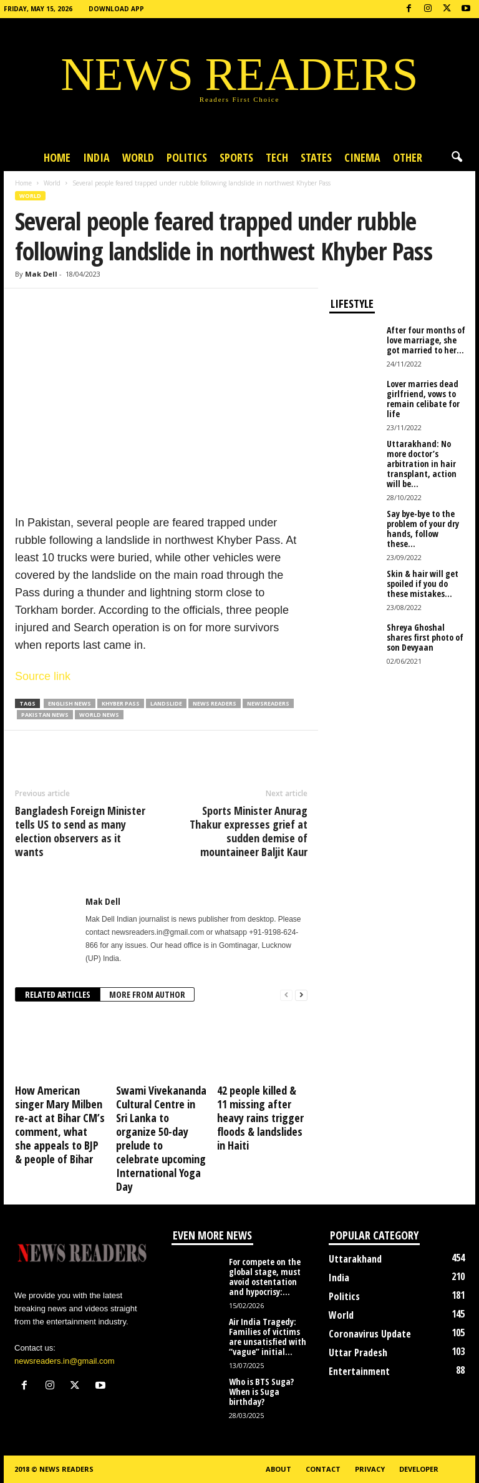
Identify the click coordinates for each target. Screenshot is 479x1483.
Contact (323, 1469)
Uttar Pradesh (358, 1352)
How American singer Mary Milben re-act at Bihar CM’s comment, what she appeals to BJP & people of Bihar (60, 1124)
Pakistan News (45, 715)
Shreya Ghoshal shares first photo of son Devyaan (425, 637)
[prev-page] (286, 995)
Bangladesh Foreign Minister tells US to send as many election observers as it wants (80, 831)
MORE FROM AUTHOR (147, 994)
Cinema (362, 157)
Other (407, 157)
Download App (116, 8)
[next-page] (301, 995)
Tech (277, 157)
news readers (214, 703)
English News (69, 703)
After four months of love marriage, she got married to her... (426, 340)
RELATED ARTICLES (57, 994)
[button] (456, 157)
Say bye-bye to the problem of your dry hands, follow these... (423, 528)
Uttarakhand (355, 1259)
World (138, 157)
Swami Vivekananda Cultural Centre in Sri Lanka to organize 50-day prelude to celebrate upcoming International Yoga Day (161, 1138)
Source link (42, 676)
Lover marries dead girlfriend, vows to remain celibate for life (423, 399)
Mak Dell (41, 273)
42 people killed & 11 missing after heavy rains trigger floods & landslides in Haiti (260, 1118)
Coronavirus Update (370, 1334)
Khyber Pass (121, 703)
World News (99, 715)
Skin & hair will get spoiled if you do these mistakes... (422, 583)
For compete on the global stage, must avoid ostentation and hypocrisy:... (265, 1277)
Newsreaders (268, 703)
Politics (187, 157)
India (96, 157)
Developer (418, 1469)
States (316, 157)
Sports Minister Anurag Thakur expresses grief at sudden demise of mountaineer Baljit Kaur (248, 831)
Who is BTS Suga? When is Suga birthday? (261, 1391)
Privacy (370, 1469)
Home (57, 157)
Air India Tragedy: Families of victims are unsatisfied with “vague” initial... (267, 1336)
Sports (236, 157)
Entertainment (359, 1371)
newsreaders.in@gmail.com (64, 1361)
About (278, 1469)
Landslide (166, 703)
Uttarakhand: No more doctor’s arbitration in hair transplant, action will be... (422, 464)
